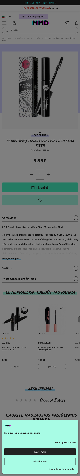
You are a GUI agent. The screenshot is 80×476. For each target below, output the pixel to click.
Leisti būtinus (40, 461)
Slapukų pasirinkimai (65, 442)
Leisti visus (40, 452)
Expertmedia (67, 469)
